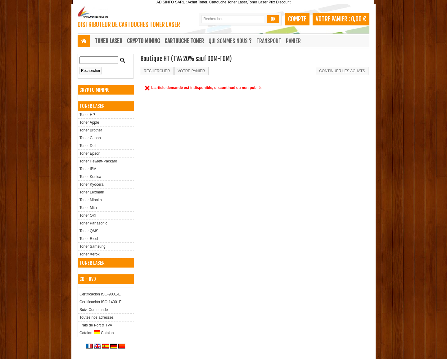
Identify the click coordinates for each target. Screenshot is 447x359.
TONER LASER (108, 41)
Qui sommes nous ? (230, 41)
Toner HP (87, 115)
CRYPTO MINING (143, 41)
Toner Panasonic (93, 223)
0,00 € (358, 19)
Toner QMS (88, 231)
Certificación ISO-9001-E (100, 294)
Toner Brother (90, 130)
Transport (268, 41)
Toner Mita (88, 208)
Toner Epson (89, 153)
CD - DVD (87, 279)
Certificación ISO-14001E (100, 302)
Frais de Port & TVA (95, 325)
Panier (293, 41)
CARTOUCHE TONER (184, 41)
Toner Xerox (89, 254)
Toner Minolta (90, 200)
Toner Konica (90, 177)
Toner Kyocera (91, 184)
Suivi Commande (93, 310)
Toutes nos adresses (96, 317)
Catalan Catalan (96, 332)
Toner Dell (87, 146)
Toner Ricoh (89, 239)
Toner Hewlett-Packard (98, 161)
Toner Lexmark (91, 192)
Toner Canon (90, 138)
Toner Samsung (92, 246)
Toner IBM (88, 169)
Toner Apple (89, 122)
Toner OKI (87, 215)
